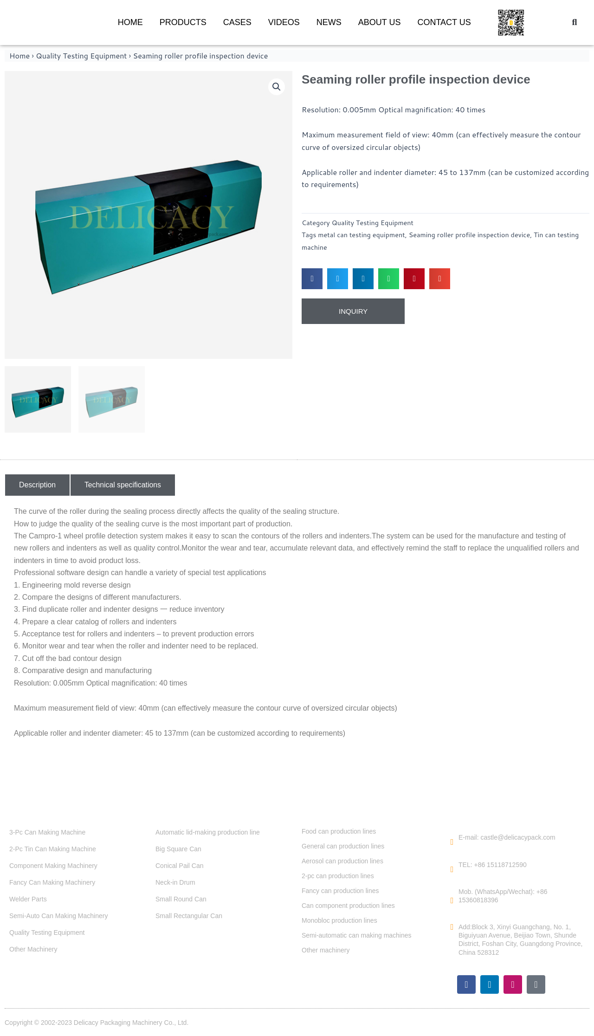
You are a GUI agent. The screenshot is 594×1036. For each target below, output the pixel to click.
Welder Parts (28, 899)
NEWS (329, 22)
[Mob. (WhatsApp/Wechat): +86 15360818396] (452, 900)
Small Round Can (181, 899)
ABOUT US (379, 22)
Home (19, 55)
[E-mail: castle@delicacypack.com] (452, 842)
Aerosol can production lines (342, 861)
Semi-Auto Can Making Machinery (58, 915)
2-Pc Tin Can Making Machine (52, 849)
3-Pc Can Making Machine (47, 832)
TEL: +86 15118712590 (492, 864)
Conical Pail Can (179, 865)
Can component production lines (348, 905)
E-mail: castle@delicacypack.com (506, 837)
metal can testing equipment (361, 235)
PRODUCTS (183, 22)
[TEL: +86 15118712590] (452, 869)
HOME (130, 22)
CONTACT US (444, 22)
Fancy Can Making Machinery (52, 882)
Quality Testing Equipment (81, 55)
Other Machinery (33, 949)
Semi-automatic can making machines (357, 935)
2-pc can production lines (338, 876)
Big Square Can (178, 849)
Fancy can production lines (340, 890)
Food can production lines (339, 831)
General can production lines (343, 846)
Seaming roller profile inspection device (469, 235)
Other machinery (325, 950)
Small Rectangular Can (188, 915)
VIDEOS (284, 22)
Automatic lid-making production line (207, 832)
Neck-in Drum (175, 882)
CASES (237, 22)
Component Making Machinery (53, 865)
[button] (574, 22)
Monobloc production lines (339, 920)
